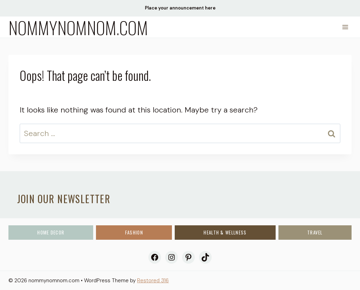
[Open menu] (345, 26)
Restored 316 (153, 280)
